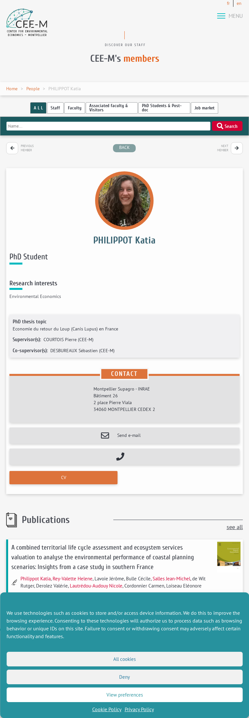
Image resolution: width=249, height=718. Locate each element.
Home (12, 89)
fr (228, 3)
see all (235, 527)
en (239, 3)
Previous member (27, 148)
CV (63, 477)
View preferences (124, 695)
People (33, 89)
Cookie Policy (106, 709)
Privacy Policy (139, 709)
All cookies (124, 659)
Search (227, 126)
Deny (124, 677)
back (124, 147)
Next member (222, 148)
